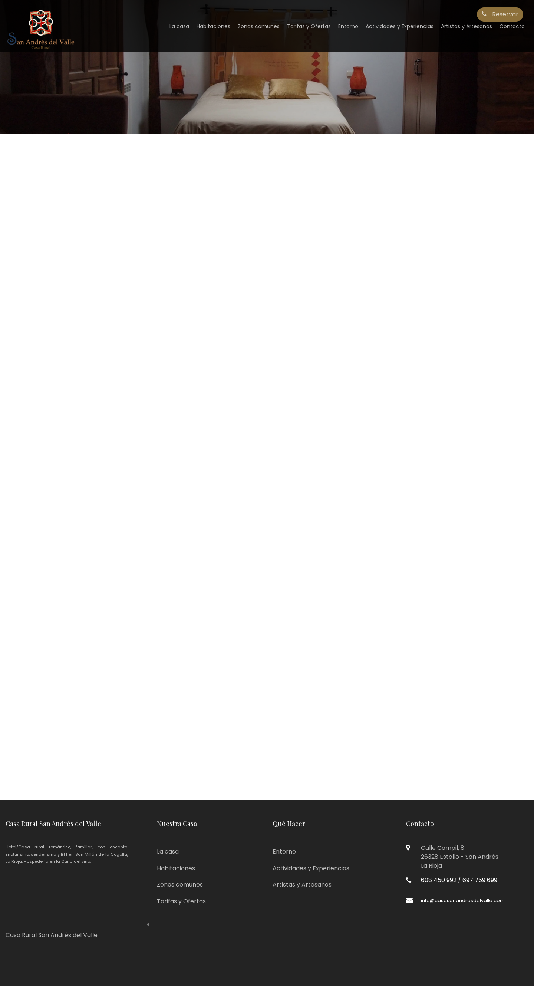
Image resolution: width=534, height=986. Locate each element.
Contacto (512, 26)
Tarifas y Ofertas (309, 26)
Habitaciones (213, 26)
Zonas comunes (259, 26)
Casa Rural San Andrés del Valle (52, 935)
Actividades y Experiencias (400, 26)
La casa (179, 26)
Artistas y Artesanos (466, 26)
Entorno (348, 26)
